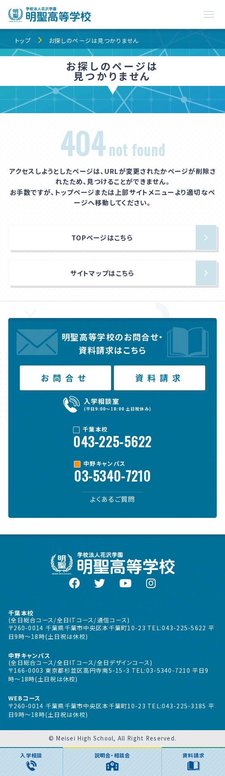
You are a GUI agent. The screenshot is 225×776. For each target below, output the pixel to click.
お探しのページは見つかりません (94, 40)
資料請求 (160, 378)
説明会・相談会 (112, 761)
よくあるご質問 (112, 499)
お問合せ (65, 378)
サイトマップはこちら (102, 273)
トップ (23, 40)
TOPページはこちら (102, 237)
